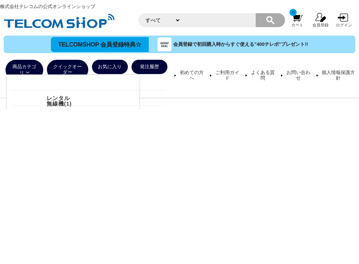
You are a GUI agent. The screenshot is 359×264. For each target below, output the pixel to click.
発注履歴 (149, 66)
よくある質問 (263, 75)
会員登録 (320, 25)
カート (297, 25)
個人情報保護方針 (338, 75)
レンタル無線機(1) (59, 101)
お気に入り (110, 66)
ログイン (344, 25)
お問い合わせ (298, 75)
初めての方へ (192, 75)
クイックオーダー (67, 69)
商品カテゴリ (24, 70)
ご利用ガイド (227, 75)
